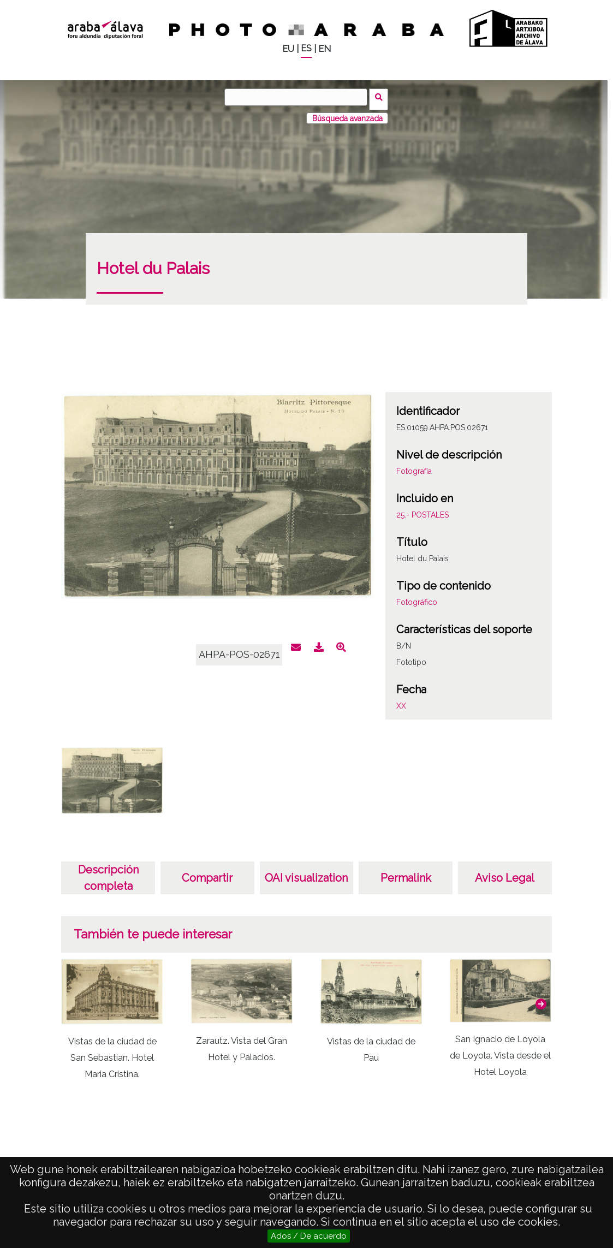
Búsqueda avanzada (347, 114)
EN (324, 49)
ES (306, 48)
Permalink (405, 873)
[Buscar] (298, 97)
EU (288, 49)
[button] (540, 999)
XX (401, 701)
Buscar (381, 96)
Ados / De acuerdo (309, 1236)
